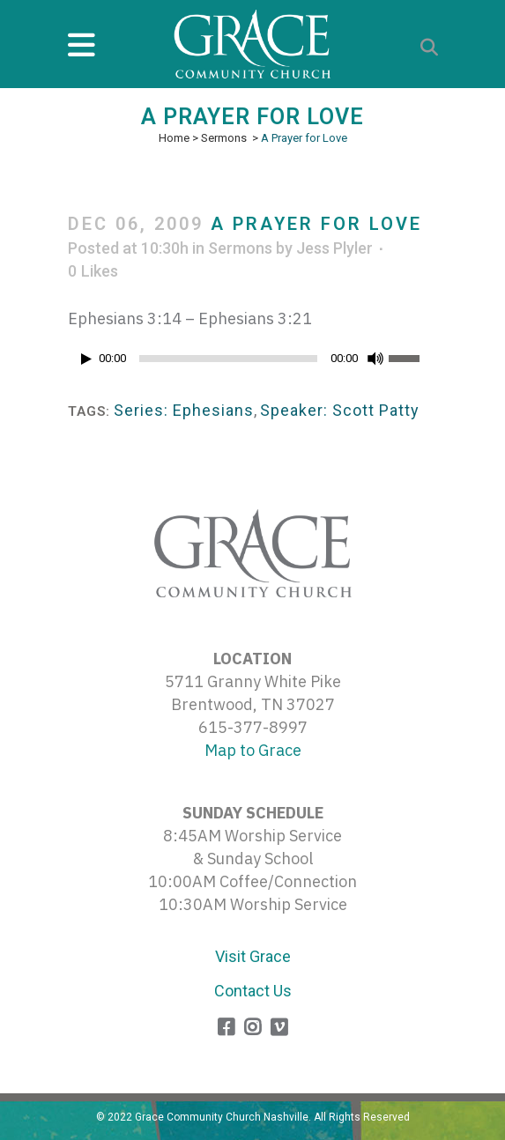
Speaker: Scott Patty (340, 410)
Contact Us (253, 990)
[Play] (86, 359)
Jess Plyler (334, 248)
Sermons (224, 137)
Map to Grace (252, 750)
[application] (253, 363)
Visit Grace (253, 956)
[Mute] (375, 359)
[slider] (228, 358)
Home (174, 137)
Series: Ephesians (184, 410)
